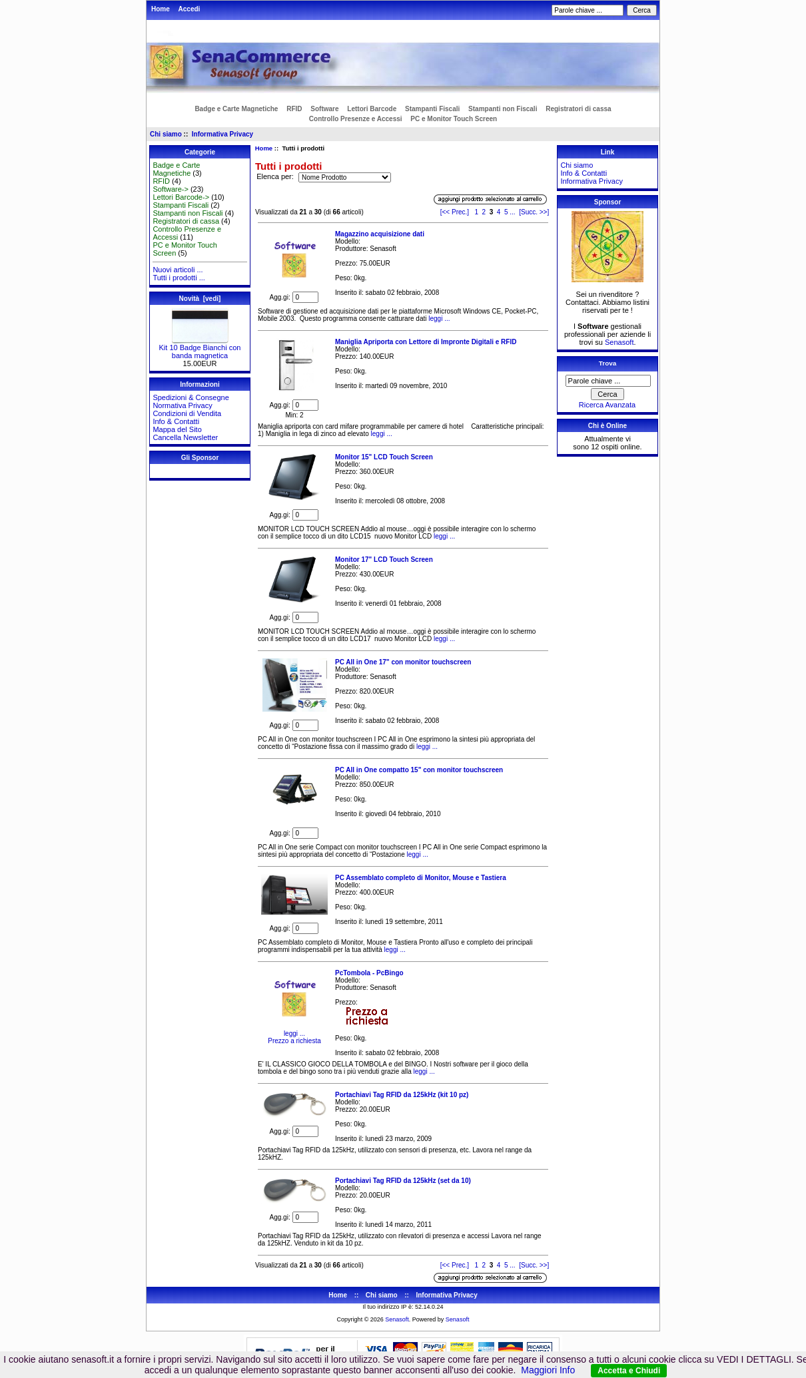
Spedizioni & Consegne (190, 397)
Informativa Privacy (222, 134)
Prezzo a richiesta (294, 1040)
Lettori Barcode (371, 109)
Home (160, 9)
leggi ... (438, 318)
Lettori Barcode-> (181, 197)
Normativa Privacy (182, 405)
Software (324, 109)
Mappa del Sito (177, 429)
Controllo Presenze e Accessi (355, 118)
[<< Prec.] (454, 212)
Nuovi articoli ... (177, 270)
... (512, 212)
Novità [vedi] (200, 298)
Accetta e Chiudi (629, 1370)
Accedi (190, 9)
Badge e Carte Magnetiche (236, 109)
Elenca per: (276, 177)
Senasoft (619, 342)
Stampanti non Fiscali (502, 109)
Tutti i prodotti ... (178, 278)
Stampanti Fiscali (432, 109)
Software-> (171, 189)
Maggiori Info (548, 1370)
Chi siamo (166, 134)
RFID (294, 109)
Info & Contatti (176, 421)
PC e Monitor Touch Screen (453, 118)
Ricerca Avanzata (607, 405)
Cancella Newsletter (185, 437)
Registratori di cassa (578, 109)
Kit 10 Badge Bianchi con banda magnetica (200, 348)
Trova (607, 363)
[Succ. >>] (534, 212)
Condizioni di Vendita (187, 413)
